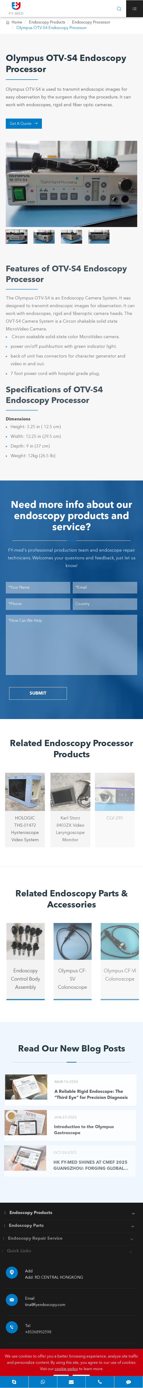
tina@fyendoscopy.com (45, 1305)
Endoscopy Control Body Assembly (28, 979)
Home (17, 22)
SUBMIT (38, 693)
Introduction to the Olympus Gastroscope (80, 1130)
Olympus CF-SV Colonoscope (76, 979)
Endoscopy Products (47, 22)
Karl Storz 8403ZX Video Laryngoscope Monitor (66, 829)
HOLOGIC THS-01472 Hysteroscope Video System (21, 829)
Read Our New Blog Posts (71, 1049)
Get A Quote (24, 123)
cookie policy (66, 1369)
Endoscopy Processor (91, 22)
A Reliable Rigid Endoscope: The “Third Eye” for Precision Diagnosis (87, 1094)
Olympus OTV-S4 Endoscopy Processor (51, 28)
